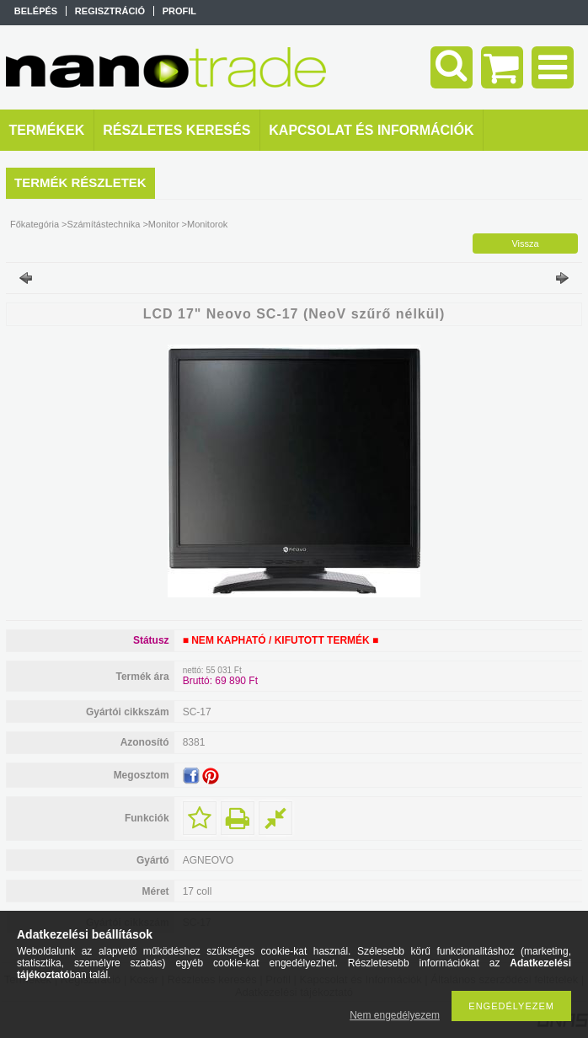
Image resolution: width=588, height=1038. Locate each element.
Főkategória (34, 224)
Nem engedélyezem (395, 1015)
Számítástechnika (104, 224)
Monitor (163, 224)
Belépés (35, 11)
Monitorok (207, 224)
